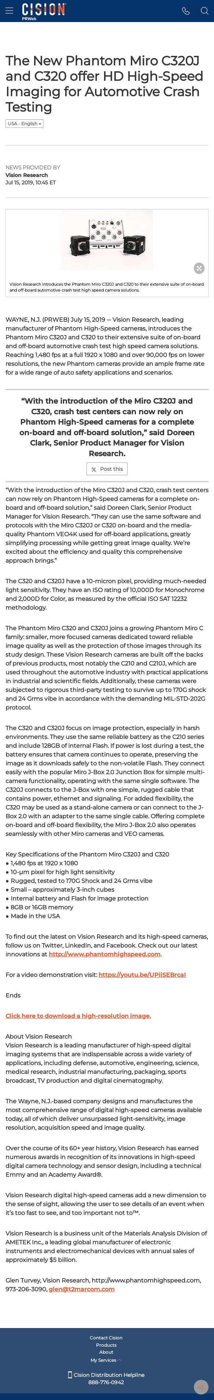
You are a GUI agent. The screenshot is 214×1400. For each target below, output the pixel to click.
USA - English (24, 123)
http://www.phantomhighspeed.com (104, 954)
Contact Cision (106, 1338)
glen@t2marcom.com (82, 1289)
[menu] (9, 11)
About (106, 1352)
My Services (106, 1360)
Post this (107, 469)
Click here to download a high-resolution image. (78, 1016)
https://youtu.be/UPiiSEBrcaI (142, 974)
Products (106, 1345)
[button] (186, 11)
